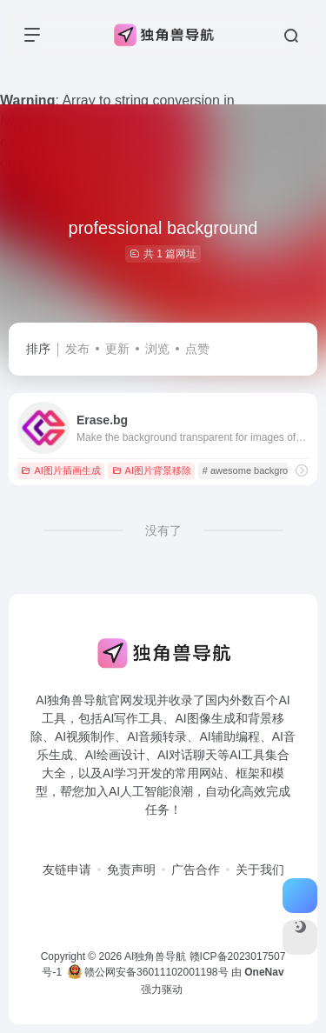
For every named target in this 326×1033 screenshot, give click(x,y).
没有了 (163, 530)
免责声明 (131, 869)
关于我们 (260, 869)
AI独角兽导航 (155, 956)
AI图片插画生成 (60, 470)
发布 (77, 349)
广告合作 (195, 869)
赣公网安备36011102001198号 (148, 972)
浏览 (157, 349)
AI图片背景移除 (151, 470)
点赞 (197, 349)
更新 (117, 349)
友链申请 (67, 869)
